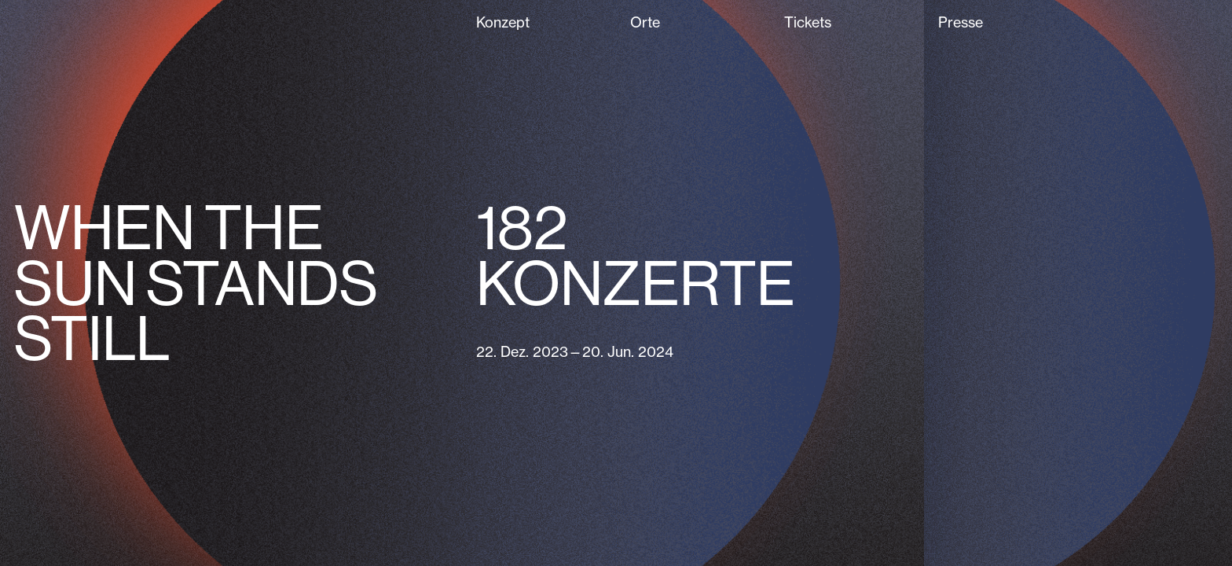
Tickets (807, 22)
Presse (960, 22)
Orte (645, 22)
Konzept (503, 22)
